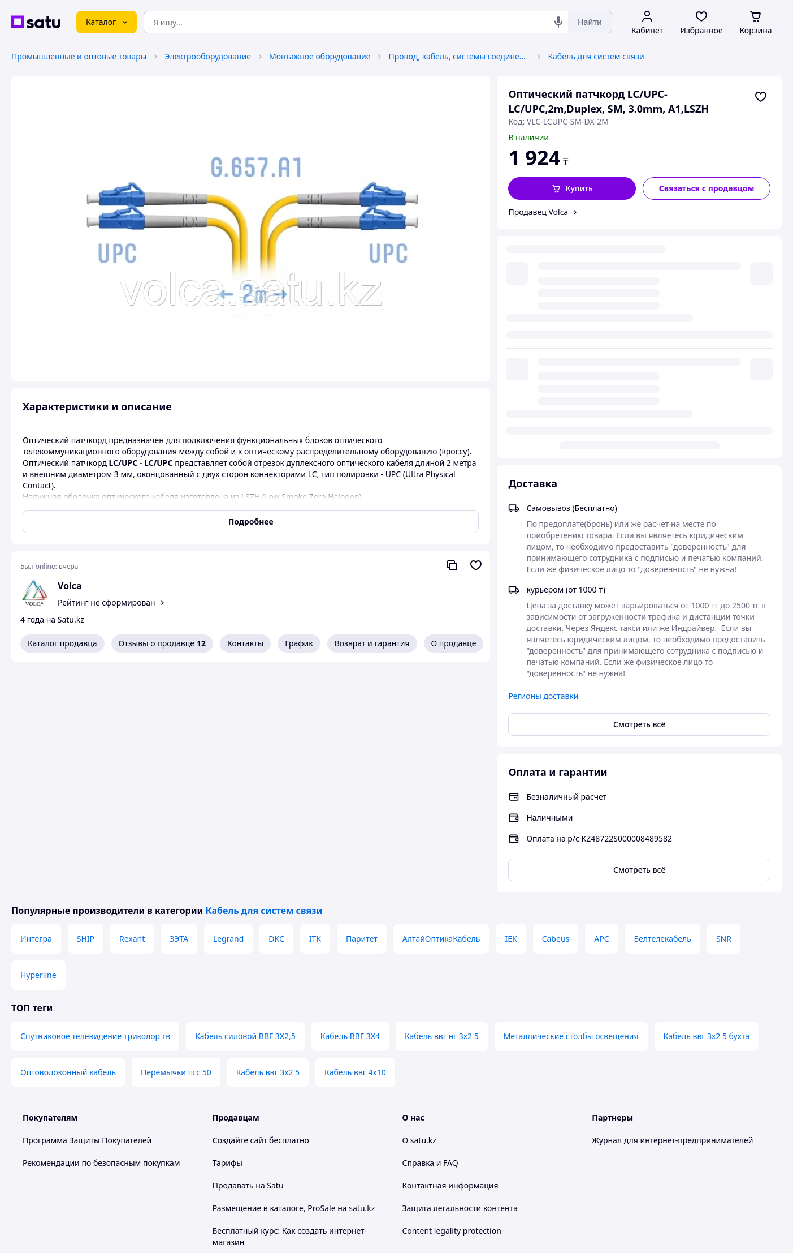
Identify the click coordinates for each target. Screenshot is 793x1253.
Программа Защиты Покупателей (87, 911)
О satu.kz (419, 911)
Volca (70, 586)
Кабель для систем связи (596, 56)
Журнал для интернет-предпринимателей (672, 911)
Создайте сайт (240, 911)
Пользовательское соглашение (272, 1058)
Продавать (233, 956)
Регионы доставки (543, 466)
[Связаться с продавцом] (706, 188)
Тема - (258, 1133)
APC (601, 709)
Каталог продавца (62, 643)
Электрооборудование (207, 56)
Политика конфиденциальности (274, 1080)
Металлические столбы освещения (571, 806)
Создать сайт (542, 1231)
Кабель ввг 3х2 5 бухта (707, 806)
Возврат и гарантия (372, 643)
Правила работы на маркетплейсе (278, 1103)
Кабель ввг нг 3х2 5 (442, 806)
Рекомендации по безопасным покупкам (101, 933)
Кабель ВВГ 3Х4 (350, 806)
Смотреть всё (639, 495)
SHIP (85, 709)
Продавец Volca (538, 212)
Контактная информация (450, 956)
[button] (572, 188)
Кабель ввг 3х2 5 (268, 843)
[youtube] (598, 1134)
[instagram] (639, 1134)
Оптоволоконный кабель (68, 843)
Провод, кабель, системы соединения (459, 56)
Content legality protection (451, 1001)
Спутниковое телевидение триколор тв (95, 806)
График (299, 643)
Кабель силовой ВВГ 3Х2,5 (245, 806)
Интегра (36, 709)
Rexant (132, 709)
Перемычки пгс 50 (176, 843)
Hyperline (38, 745)
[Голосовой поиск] (558, 22)
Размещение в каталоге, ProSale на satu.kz (294, 978)
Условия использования (512, 1200)
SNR (723, 709)
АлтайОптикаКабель (441, 709)
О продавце (453, 643)
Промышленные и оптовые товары (78, 56)
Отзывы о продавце (162, 643)
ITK (315, 709)
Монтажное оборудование (320, 56)
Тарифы (227, 933)
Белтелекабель (662, 709)
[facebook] (619, 1134)
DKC (276, 709)
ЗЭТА (179, 709)
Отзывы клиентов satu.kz (261, 1035)
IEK (511, 709)
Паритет (362, 709)
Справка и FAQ (430, 933)
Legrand (228, 709)
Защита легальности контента (460, 978)
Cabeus (556, 709)
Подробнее (251, 521)
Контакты (245, 643)
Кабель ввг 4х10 (355, 843)
